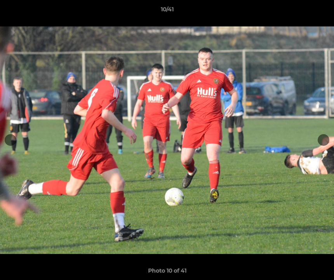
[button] (320, 11)
